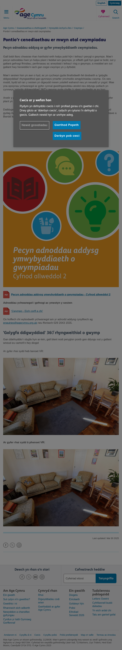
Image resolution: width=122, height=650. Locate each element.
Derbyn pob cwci (67, 135)
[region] (61, 118)
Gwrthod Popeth (66, 125)
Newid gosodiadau (34, 125)
